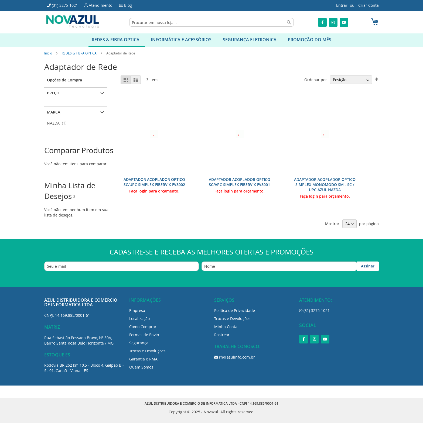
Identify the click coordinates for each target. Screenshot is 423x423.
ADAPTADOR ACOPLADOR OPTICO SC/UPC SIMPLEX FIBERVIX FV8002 (154, 182)
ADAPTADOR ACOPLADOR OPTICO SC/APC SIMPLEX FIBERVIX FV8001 (239, 182)
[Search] (289, 22)
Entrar (341, 5)
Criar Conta (368, 5)
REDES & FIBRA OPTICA (79, 53)
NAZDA (58, 123)
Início (48, 53)
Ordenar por (315, 79)
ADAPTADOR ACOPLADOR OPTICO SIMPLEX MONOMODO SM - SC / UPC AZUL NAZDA (325, 184)
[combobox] (211, 22)
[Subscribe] (368, 266)
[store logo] (72, 21)
